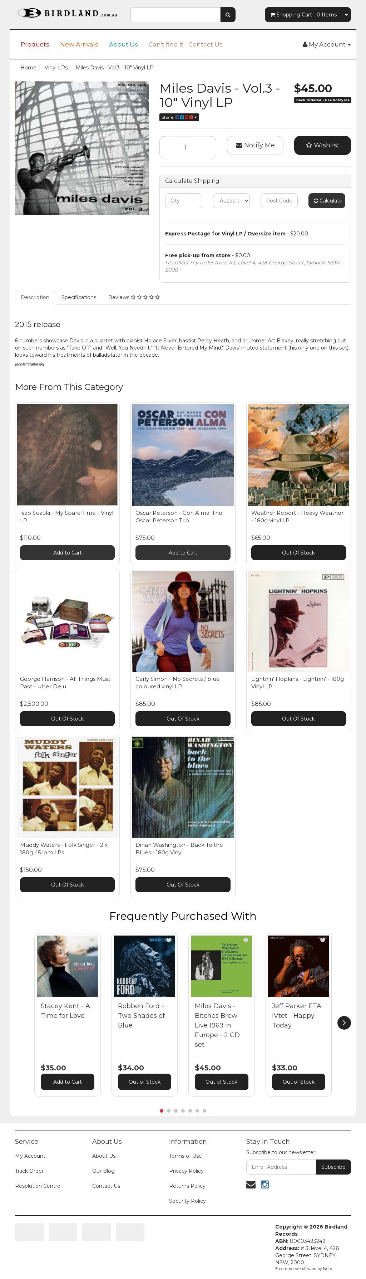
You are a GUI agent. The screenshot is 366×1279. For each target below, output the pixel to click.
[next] (344, 1023)
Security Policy (187, 1201)
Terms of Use (185, 1156)
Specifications (78, 297)
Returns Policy (187, 1186)
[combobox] (175, 14)
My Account (30, 1156)
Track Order (29, 1171)
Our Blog (103, 1171)
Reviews (134, 297)
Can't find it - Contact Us (186, 44)
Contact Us (106, 1186)
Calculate (328, 200)
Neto (327, 1268)
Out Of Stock (298, 553)
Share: (179, 117)
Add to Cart (67, 553)
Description (35, 297)
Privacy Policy (186, 1171)
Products (35, 44)
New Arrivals (79, 44)
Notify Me (255, 145)
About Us (123, 44)
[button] (92, 940)
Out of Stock (144, 1082)
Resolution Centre (37, 1186)
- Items (303, 14)
